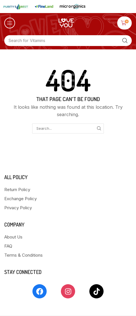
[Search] (125, 40)
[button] (9, 23)
